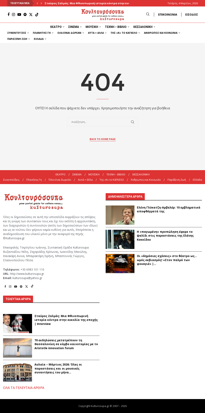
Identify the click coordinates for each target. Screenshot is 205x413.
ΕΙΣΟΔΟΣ (191, 14)
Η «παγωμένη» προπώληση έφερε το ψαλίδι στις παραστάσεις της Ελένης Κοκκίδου (165, 235)
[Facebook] (8, 15)
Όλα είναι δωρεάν (69, 33)
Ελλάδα (39, 39)
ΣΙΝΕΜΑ (73, 26)
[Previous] (37, 3)
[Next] (41, 3)
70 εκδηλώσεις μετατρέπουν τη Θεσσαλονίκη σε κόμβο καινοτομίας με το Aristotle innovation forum (66, 344)
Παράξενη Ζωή (17, 39)
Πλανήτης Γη (42, 33)
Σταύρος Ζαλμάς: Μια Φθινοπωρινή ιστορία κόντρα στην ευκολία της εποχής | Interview (66, 320)
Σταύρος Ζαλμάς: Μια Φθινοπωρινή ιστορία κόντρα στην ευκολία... (92, 3)
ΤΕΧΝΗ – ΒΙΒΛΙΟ (116, 26)
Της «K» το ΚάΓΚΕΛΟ (124, 33)
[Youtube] (19, 15)
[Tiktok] (37, 15)
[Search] (148, 14)
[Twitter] (31, 15)
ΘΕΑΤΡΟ (56, 26)
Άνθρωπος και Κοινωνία (160, 33)
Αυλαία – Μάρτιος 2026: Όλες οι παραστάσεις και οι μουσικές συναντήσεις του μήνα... (58, 368)
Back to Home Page (103, 139)
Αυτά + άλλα (96, 33)
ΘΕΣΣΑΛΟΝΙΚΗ (142, 26)
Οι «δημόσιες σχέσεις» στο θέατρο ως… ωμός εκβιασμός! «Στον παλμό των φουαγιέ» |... (167, 260)
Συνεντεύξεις (16, 33)
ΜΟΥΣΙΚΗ (92, 26)
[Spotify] (25, 15)
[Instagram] (13, 15)
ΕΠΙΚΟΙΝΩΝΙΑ (167, 14)
